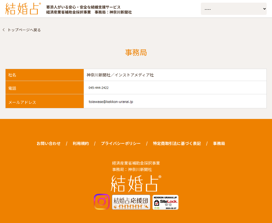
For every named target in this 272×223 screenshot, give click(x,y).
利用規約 (81, 143)
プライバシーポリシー (121, 143)
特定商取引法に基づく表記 (177, 143)
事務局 (219, 143)
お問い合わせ (49, 143)
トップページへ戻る (24, 29)
